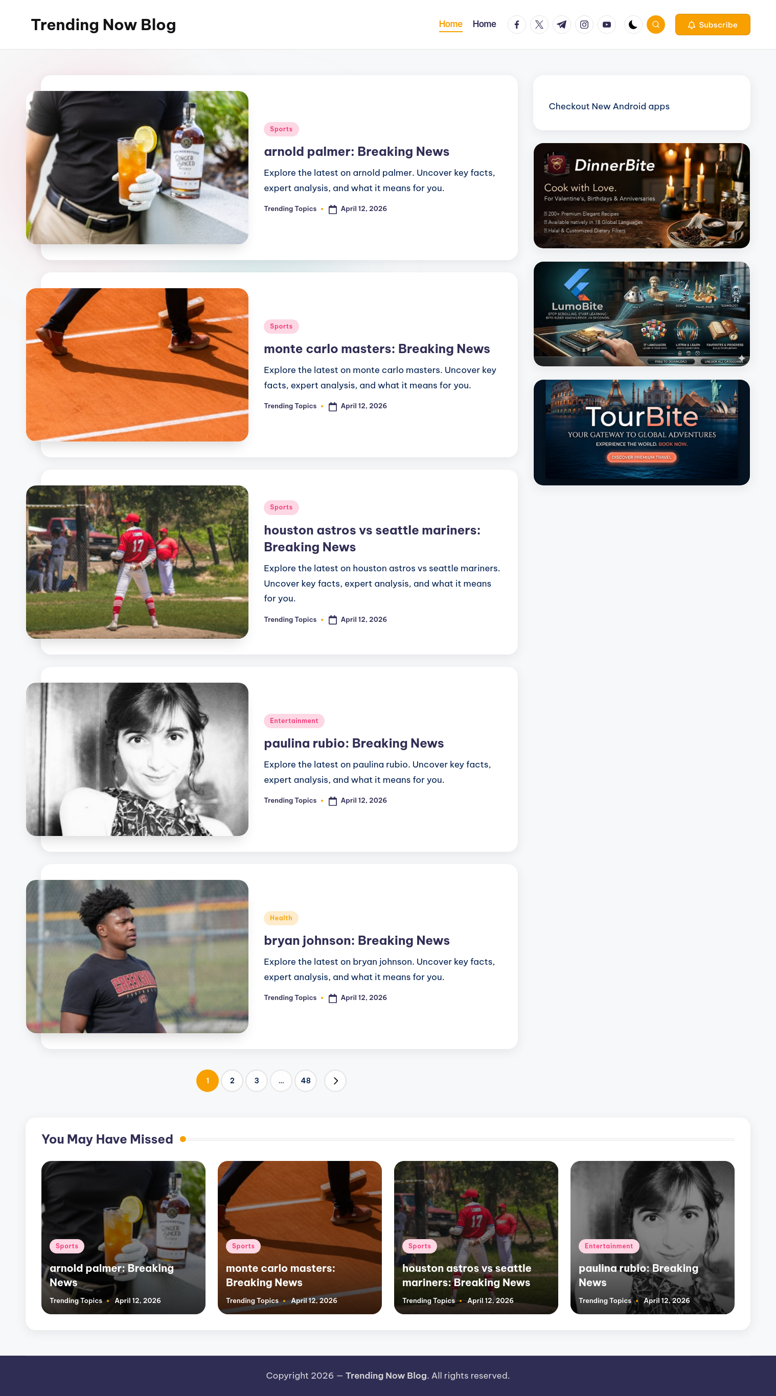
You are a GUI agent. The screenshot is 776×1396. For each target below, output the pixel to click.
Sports (281, 129)
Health (281, 918)
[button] (712, 24)
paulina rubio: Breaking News (354, 743)
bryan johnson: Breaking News (357, 940)
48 (305, 1080)
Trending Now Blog (103, 24)
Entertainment (294, 721)
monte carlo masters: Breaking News (377, 348)
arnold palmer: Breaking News (356, 151)
